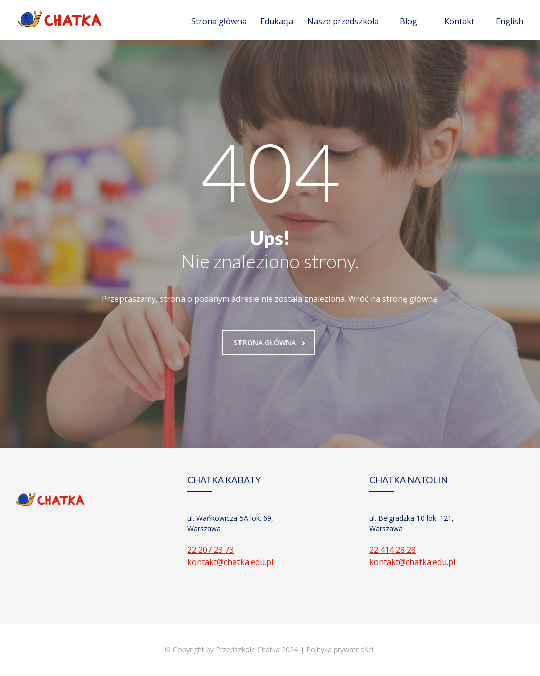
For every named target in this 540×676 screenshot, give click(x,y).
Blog (408, 21)
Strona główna (219, 21)
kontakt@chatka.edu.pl (230, 562)
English (509, 21)
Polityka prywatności (340, 649)
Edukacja (276, 21)
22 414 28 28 (392, 549)
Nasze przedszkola (343, 21)
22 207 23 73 (210, 549)
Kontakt (459, 21)
